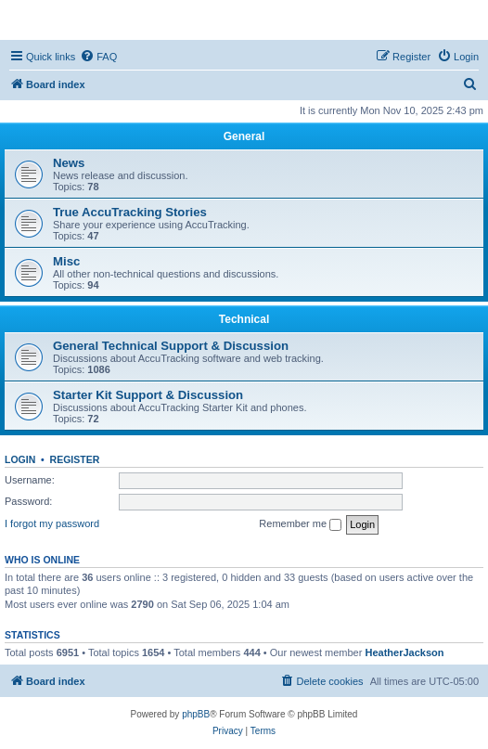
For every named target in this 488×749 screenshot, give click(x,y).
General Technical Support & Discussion (171, 346)
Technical (244, 319)
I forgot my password (52, 523)
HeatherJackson (404, 652)
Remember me (300, 524)
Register (75, 459)
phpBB (196, 714)
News (68, 163)
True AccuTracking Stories (130, 212)
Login (20, 459)
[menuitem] (98, 56)
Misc (66, 261)
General (244, 136)
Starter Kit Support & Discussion (148, 395)
